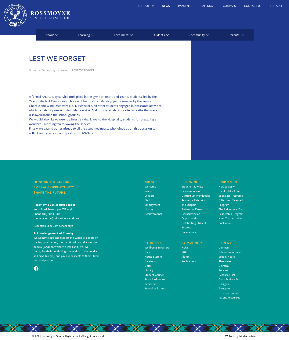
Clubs (148, 265)
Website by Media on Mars (241, 336)
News (185, 247)
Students (159, 34)
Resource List (227, 275)
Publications (189, 261)
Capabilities (189, 232)
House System (153, 256)
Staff (147, 200)
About (49, 34)
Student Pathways (192, 186)
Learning (84, 34)
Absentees (225, 261)
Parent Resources (229, 297)
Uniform (224, 265)
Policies (223, 270)
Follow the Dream (193, 209)
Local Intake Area (229, 191)
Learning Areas (191, 191)
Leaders (149, 195)
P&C (184, 252)
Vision (148, 191)
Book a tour (226, 223)
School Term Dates (230, 252)
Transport (224, 288)
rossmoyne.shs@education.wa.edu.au (56, 218)
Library (149, 270)
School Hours (227, 256)
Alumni (186, 256)
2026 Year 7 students (231, 218)
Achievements (153, 214)
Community (197, 34)
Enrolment (121, 34)
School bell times (155, 288)
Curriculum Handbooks (196, 195)
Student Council (154, 275)
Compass (224, 247)
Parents (234, 34)
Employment (152, 204)
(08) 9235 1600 (51, 214)
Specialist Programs (231, 195)
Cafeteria (150, 261)
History (149, 209)
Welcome (150, 186)
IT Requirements (229, 293)
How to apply (227, 186)
